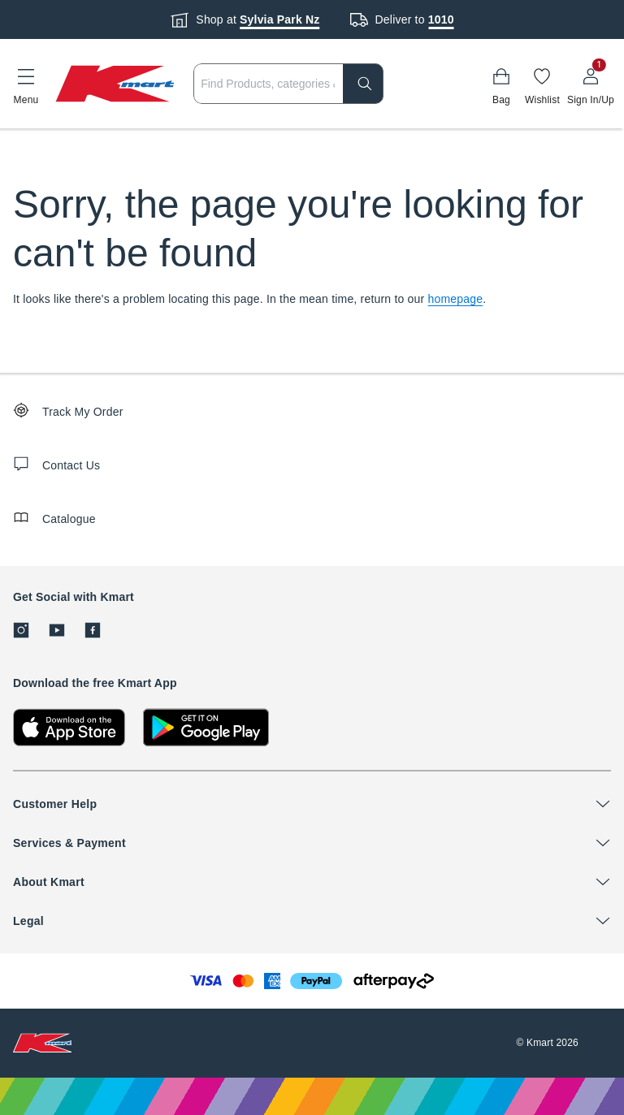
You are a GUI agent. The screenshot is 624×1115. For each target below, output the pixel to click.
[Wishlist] (542, 83)
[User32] (591, 83)
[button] (26, 83)
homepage (455, 298)
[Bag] (501, 83)
